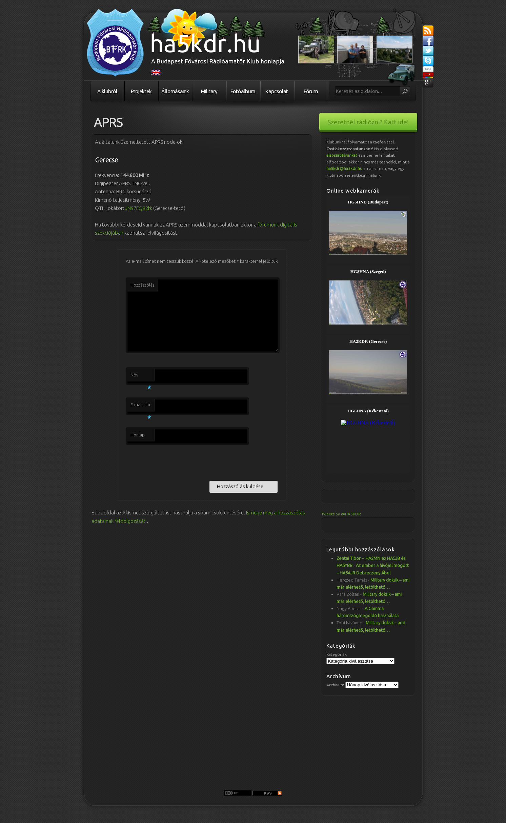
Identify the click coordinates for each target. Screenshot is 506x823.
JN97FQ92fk (138, 208)
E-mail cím (140, 406)
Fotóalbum (242, 91)
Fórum (311, 91)
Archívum (335, 685)
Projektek (141, 91)
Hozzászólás (142, 284)
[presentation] (177, 461)
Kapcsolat (276, 91)
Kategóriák (336, 654)
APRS (108, 122)
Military (209, 91)
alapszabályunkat (341, 155)
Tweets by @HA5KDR (341, 514)
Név (140, 376)
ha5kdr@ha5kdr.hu (344, 168)
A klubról (107, 91)
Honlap (137, 434)
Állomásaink (175, 91)
